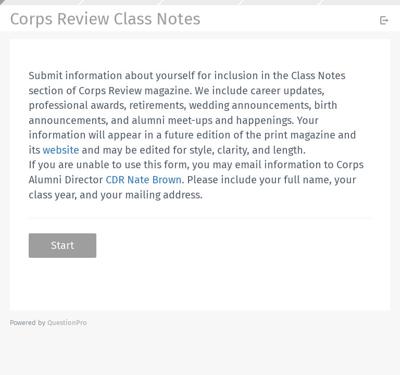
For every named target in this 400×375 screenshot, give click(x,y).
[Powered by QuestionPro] (67, 323)
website (61, 150)
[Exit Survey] (384, 20)
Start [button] (62, 245)
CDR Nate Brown (144, 179)
